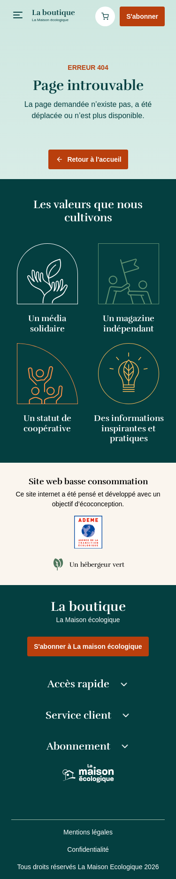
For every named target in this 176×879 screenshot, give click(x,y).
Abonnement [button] (88, 746)
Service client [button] (88, 715)
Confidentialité (88, 849)
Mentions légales (88, 832)
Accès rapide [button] (88, 684)
